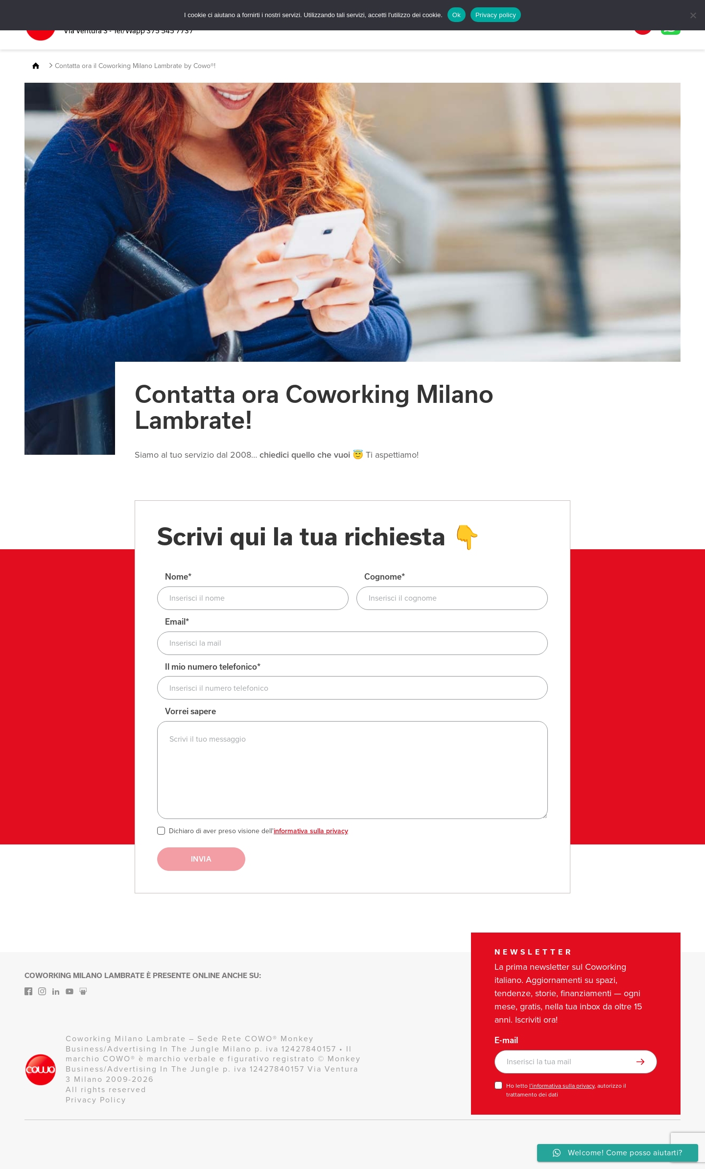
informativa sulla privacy (311, 831)
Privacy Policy (96, 1099)
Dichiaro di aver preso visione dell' (258, 831)
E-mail (506, 1040)
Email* (177, 622)
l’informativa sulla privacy (561, 1085)
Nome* (178, 577)
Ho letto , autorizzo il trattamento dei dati (566, 1090)
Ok (456, 15)
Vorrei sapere (190, 711)
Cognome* (384, 577)
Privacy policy (495, 15)
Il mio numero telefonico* (212, 667)
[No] (693, 15)
